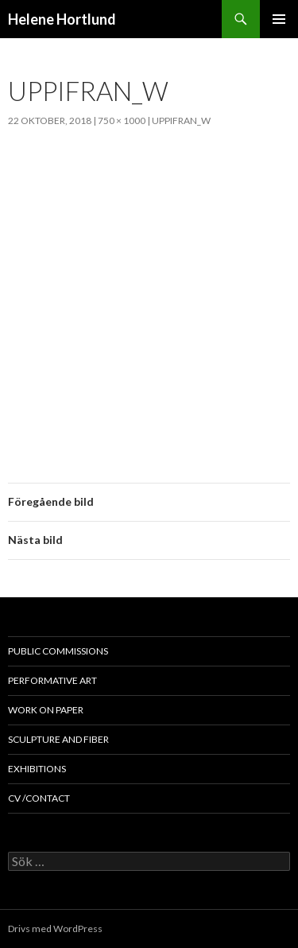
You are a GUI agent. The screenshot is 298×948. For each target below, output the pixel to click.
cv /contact (39, 798)
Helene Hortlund (62, 19)
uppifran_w (181, 120)
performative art (52, 680)
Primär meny (279, 19)
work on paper (45, 710)
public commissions (58, 651)
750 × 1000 (121, 120)
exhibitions (37, 769)
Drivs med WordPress (55, 928)
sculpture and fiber (58, 739)
